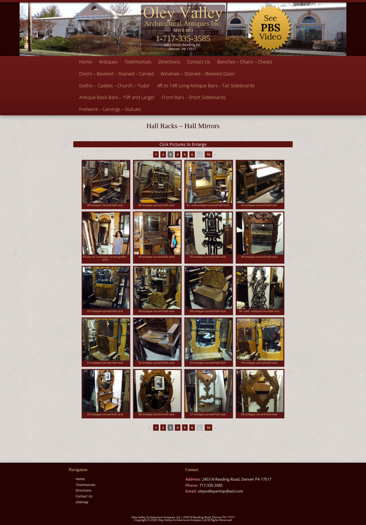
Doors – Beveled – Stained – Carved (116, 73)
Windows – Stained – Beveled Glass (197, 73)
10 (208, 154)
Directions (169, 62)
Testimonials (138, 62)
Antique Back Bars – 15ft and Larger (117, 97)
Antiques (108, 62)
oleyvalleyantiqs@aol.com (220, 491)
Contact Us (198, 62)
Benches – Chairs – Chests (244, 62)
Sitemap (82, 502)
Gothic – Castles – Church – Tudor (114, 85)
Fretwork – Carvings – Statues (110, 109)
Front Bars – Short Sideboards (193, 97)
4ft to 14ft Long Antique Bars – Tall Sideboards (206, 85)
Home (85, 62)
